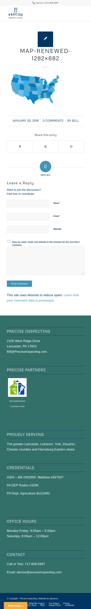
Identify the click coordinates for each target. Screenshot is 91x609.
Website (57, 229)
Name (57, 202)
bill (75, 120)
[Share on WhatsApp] (71, 147)
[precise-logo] (38, 13)
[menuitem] (37, 603)
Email (57, 215)
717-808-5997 (35, 564)
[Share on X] (45, 147)
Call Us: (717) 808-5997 (47, 3)
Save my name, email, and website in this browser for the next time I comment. (46, 243)
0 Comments (53, 120)
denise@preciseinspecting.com (39, 572)
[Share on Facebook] (20, 147)
